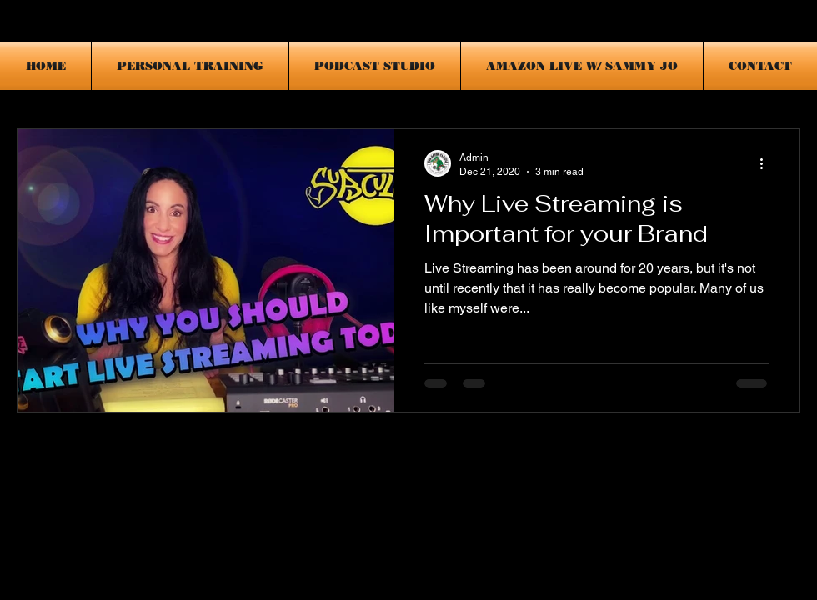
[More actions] (767, 163)
